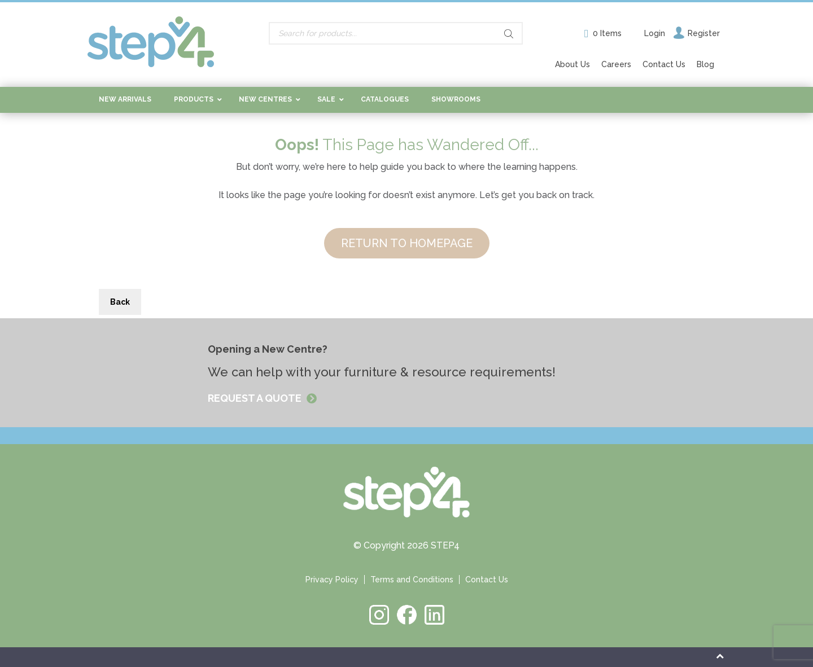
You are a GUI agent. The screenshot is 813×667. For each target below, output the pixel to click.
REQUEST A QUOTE (256, 398)
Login (654, 33)
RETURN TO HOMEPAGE (407, 243)
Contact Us (663, 64)
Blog (705, 64)
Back (120, 301)
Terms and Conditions (411, 579)
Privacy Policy (332, 579)
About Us (572, 64)
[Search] (509, 34)
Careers (616, 64)
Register (704, 33)
